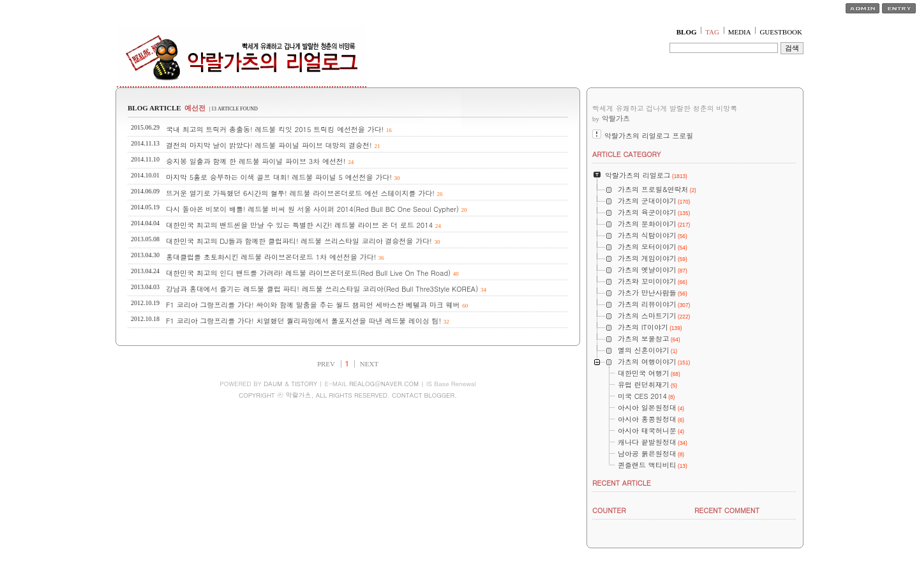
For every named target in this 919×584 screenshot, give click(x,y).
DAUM (273, 383)
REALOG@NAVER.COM (384, 383)
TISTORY (304, 383)
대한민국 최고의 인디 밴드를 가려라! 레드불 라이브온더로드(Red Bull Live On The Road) (308, 273)
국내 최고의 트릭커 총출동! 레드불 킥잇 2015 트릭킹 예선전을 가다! (275, 129)
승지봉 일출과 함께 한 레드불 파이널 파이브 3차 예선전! (255, 161)
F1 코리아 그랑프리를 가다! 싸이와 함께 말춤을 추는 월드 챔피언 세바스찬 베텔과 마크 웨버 (312, 305)
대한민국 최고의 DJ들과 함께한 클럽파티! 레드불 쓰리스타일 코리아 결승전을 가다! (299, 241)
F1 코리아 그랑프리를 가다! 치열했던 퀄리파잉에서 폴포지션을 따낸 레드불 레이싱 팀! (303, 321)
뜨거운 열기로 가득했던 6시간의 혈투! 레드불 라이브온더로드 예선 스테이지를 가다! (300, 193)
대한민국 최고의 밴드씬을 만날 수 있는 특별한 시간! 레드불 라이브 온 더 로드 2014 (299, 225)
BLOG (686, 32)
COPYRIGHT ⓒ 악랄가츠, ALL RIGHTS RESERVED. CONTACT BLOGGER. (348, 395)
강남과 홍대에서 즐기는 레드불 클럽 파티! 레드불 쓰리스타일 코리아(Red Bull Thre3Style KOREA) (322, 289)
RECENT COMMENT (726, 510)
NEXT (369, 364)
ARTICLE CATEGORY (626, 154)
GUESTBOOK (780, 32)
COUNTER (609, 510)
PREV (326, 364)
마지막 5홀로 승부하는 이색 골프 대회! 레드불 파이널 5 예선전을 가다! (279, 177)
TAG (712, 32)
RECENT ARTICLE (621, 483)
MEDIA (739, 32)
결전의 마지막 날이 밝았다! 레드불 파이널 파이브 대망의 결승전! (269, 145)
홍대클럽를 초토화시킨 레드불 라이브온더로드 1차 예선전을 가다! (271, 257)
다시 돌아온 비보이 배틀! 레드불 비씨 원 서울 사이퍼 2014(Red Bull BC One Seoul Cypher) (312, 209)
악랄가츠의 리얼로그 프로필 (648, 135)
